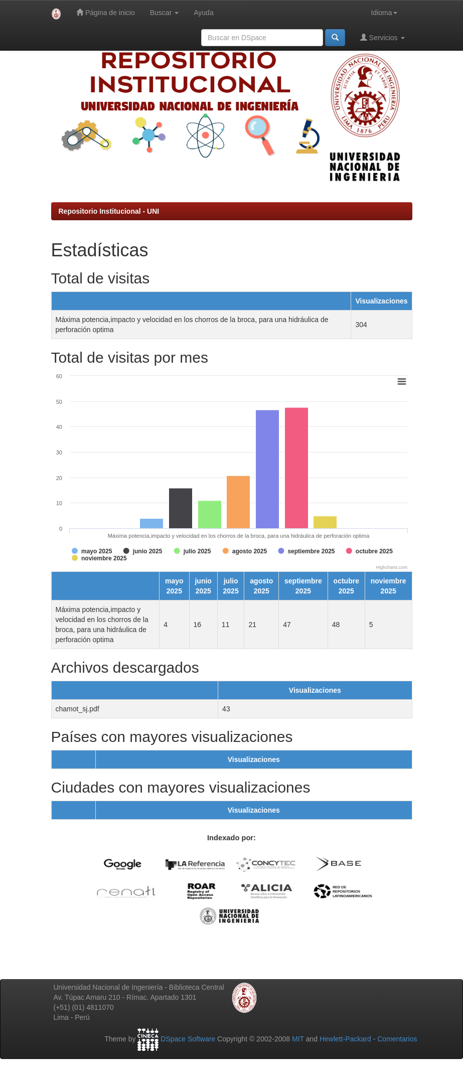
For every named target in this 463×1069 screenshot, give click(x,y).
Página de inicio (105, 12)
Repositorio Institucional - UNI (109, 211)
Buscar (164, 13)
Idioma (384, 13)
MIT (298, 1039)
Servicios (382, 37)
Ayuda (203, 13)
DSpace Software (188, 1039)
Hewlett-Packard (345, 1039)
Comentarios (397, 1039)
